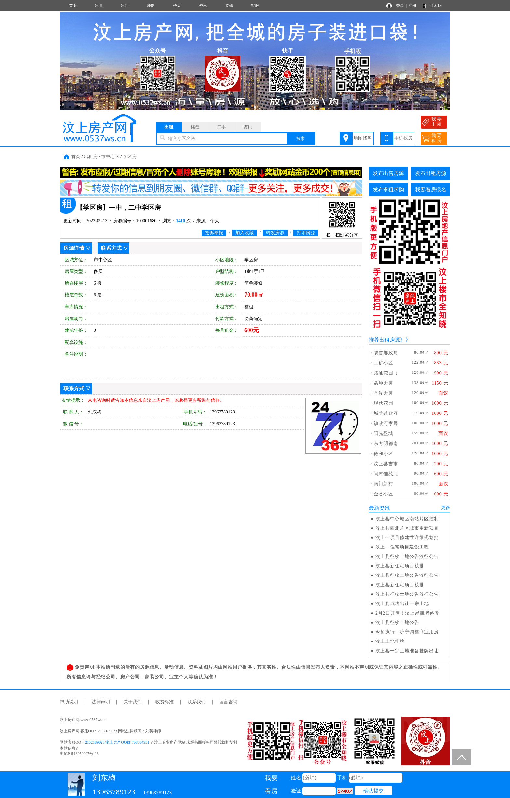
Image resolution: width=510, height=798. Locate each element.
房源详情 (73, 248)
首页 (73, 5)
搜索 (300, 138)
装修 (229, 5)
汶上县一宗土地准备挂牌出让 (407, 650)
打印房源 (306, 232)
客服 (255, 5)
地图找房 (363, 138)
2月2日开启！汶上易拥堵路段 (407, 613)
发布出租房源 (430, 173)
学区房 (130, 156)
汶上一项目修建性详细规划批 (407, 537)
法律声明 (101, 701)
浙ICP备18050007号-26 (79, 753)
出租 (125, 5)
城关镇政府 (386, 413)
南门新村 (383, 483)
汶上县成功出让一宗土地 (402, 603)
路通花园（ (386, 373)
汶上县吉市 (386, 463)
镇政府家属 (386, 423)
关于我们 (133, 701)
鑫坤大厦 (383, 383)
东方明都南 (386, 443)
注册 (412, 5)
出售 (99, 5)
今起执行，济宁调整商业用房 (407, 631)
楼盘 (177, 5)
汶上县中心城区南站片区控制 (407, 518)
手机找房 (403, 138)
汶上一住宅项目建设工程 (402, 547)
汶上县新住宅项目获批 (399, 565)
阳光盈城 (383, 433)
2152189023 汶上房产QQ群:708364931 (117, 742)
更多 (445, 507)
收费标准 (164, 701)
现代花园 (383, 403)
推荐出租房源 (384, 340)
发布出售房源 (388, 173)
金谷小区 (383, 494)
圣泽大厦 (383, 393)
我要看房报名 (430, 189)
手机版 (436, 5)
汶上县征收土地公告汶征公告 (407, 556)
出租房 (91, 156)
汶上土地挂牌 (390, 641)
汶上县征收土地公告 (397, 622)
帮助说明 (69, 701)
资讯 (203, 5)
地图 (151, 5)
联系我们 (196, 701)
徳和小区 (383, 453)
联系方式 (111, 248)
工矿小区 (383, 362)
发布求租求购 (388, 189)
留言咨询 (228, 701)
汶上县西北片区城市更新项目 (407, 528)
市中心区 (110, 156)
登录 (400, 5)
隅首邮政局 (386, 352)
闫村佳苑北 (386, 473)
